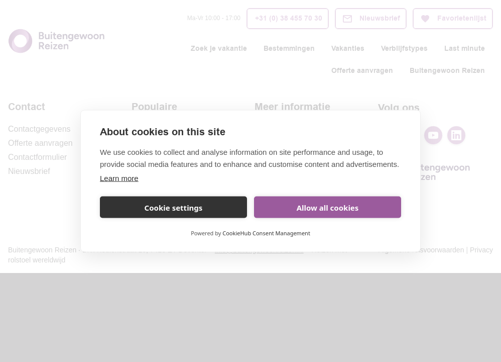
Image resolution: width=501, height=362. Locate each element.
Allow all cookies (328, 207)
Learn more (119, 178)
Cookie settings (174, 207)
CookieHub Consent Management (266, 233)
